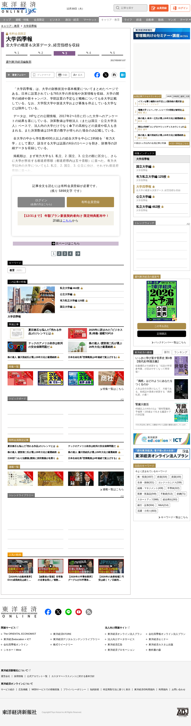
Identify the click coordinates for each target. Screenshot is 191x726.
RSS (89, 612)
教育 (17, 270)
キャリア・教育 (10, 25)
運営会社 (5, 676)
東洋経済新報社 (19, 712)
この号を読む (161, 326)
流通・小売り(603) (146, 511)
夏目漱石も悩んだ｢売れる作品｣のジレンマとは (31, 446)
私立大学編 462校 (69, 288)
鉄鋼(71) (181, 494)
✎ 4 (88, 52)
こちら (67, 220)
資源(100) (176, 476)
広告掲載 (23, 689)
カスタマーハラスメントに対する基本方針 (73, 676)
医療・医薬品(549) (146, 494)
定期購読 (162, 333)
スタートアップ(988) (148, 499)
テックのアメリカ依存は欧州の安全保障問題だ (92, 446)
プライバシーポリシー (74, 689)
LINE (68, 612)
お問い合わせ (178, 689)
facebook (48, 612)
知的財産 (94, 689)
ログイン (183, 8)
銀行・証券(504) (145, 505)
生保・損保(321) (145, 482)
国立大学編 (66, 306)
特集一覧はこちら (113, 388)
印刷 (65, 75)
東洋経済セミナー (158, 639)
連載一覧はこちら (113, 489)
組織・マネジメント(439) (150, 488)
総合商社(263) (170, 499)
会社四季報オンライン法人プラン (167, 634)
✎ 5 (112, 52)
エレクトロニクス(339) (170, 482)
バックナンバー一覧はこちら (170, 342)
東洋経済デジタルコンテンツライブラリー (76, 639)
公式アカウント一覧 (37, 676)
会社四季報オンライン (16, 644)
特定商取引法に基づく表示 (116, 689)
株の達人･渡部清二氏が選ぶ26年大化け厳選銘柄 (32, 452)
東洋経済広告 (115, 644)
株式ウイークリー (63, 644)
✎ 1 (16, 52)
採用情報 (18, 676)
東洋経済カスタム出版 (161, 644)
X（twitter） (58, 612)
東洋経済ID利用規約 (144, 689)
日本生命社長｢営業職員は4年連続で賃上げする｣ (92, 357)
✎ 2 (40, 52)
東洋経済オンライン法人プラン (125, 634)
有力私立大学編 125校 (72, 300)
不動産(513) (167, 494)
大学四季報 (30, 25)
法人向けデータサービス (121, 639)
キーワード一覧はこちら (174, 517)
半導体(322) (173, 488)
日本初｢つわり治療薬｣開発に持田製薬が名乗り (31, 458)
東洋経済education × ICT (17, 639)
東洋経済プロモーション (121, 649)
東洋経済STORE (62, 634)
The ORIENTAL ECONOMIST (20, 633)
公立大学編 (66, 294)
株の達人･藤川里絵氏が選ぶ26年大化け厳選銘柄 (32, 357)
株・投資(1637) (145, 476)
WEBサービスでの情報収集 (45, 689)
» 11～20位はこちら (179, 143)
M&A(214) (163, 505)
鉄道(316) (162, 476)
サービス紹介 (8, 689)
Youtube (78, 612)
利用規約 (163, 689)
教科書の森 (155, 649)
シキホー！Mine (12, 649)
